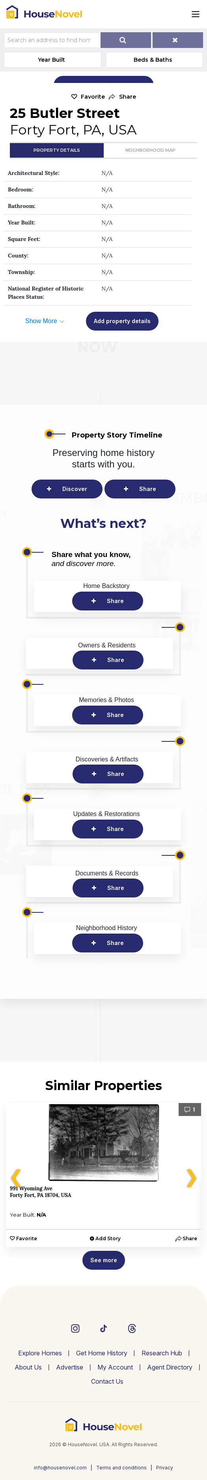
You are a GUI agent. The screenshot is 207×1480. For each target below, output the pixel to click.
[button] (122, 97)
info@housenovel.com (60, 1468)
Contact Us (107, 1381)
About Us (28, 1367)
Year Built (51, 59)
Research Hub (162, 1353)
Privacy (164, 1468)
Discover (74, 488)
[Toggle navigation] (195, 14)
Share (147, 488)
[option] (103, 1175)
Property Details (57, 150)
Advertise (69, 1367)
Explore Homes (40, 1353)
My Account (115, 1367)
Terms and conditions (121, 1468)
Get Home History (101, 1353)
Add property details (122, 321)
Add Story (108, 1238)
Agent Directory (169, 1367)
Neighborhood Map (150, 150)
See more (103, 1260)
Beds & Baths (153, 59)
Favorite (93, 96)
